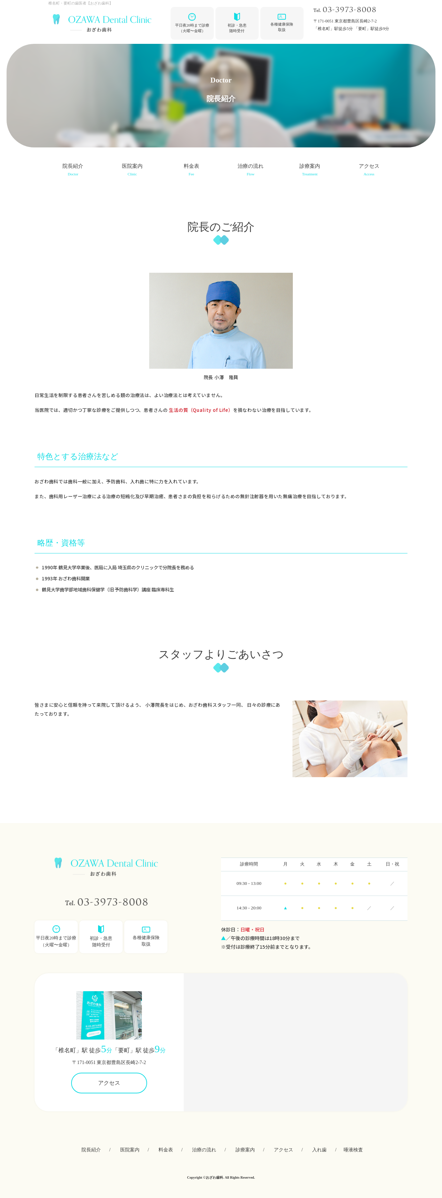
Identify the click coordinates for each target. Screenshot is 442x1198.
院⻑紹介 (73, 170)
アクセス (369, 170)
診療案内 (309, 170)
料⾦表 (191, 170)
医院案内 (132, 170)
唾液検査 (353, 1149)
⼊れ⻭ (319, 1149)
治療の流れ (250, 170)
